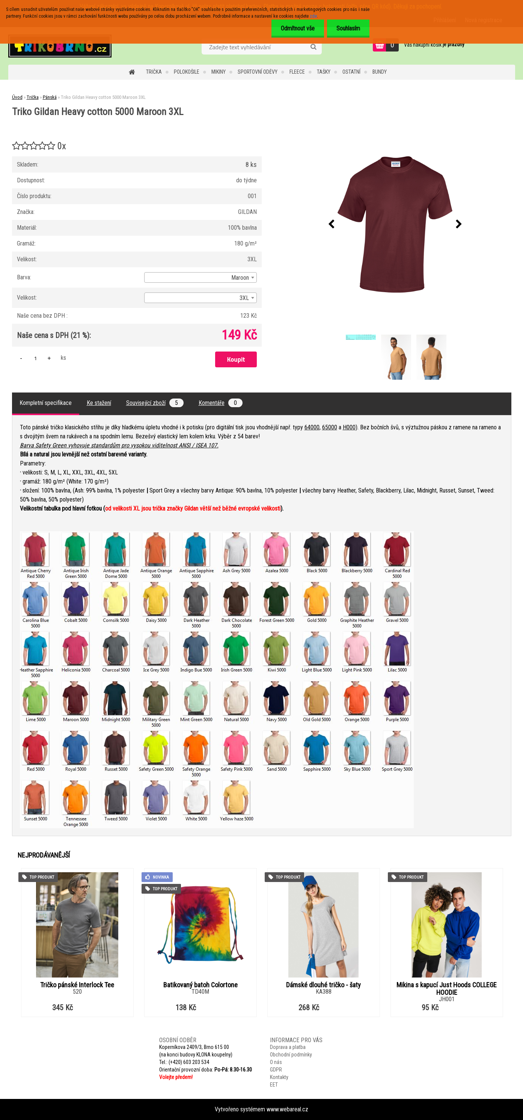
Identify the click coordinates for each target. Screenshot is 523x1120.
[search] (313, 47)
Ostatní (351, 72)
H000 (349, 427)
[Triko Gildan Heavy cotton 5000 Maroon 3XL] (395, 224)
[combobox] (200, 277)
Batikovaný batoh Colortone (200, 985)
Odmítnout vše (298, 28)
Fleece (297, 72)
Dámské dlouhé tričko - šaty (323, 985)
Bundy (379, 72)
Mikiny (218, 72)
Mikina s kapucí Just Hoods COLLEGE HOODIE (446, 988)
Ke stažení (99, 402)
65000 (329, 427)
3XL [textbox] (244, 298)
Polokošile (186, 72)
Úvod (17, 97)
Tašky (323, 72)
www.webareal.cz (287, 1109)
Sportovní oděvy (257, 72)
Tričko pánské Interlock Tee (77, 985)
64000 (312, 427)
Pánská (50, 97)
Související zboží (155, 402)
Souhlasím (348, 28)
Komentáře (221, 402)
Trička (154, 72)
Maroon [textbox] (240, 277)
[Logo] (60, 46)
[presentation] (331, 224)
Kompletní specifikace (46, 402)
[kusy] (35, 358)
